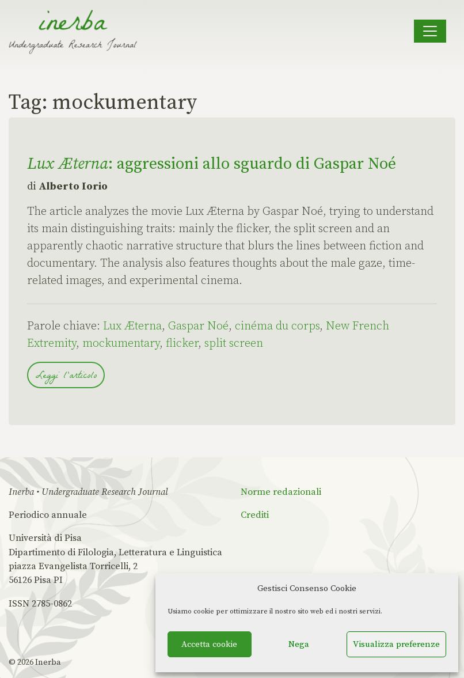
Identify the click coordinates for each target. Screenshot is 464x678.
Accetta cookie (209, 644)
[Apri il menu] (430, 31)
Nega (298, 644)
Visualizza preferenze (396, 644)
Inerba (48, 662)
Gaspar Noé (198, 326)
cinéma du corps (277, 326)
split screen (233, 343)
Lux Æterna (132, 326)
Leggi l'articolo (66, 376)
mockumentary (120, 343)
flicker (182, 343)
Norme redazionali (281, 492)
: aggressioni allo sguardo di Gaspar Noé (211, 164)
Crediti (255, 515)
